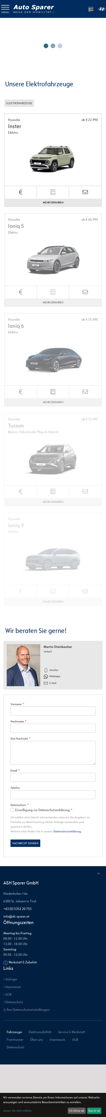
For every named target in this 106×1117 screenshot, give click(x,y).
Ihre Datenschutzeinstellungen (26, 1009)
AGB (7, 994)
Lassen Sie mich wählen (17, 1111)
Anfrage (10, 979)
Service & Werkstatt (71, 1032)
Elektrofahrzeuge (19, 103)
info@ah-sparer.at (16, 916)
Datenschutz (13, 1002)
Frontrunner (15, 1039)
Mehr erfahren (53, 202)
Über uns (36, 1039)
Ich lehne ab (76, 1111)
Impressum (12, 987)
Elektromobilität (40, 1032)
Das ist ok (94, 1111)
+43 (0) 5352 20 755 (17, 909)
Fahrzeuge (14, 1032)
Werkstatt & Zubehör (22, 962)
